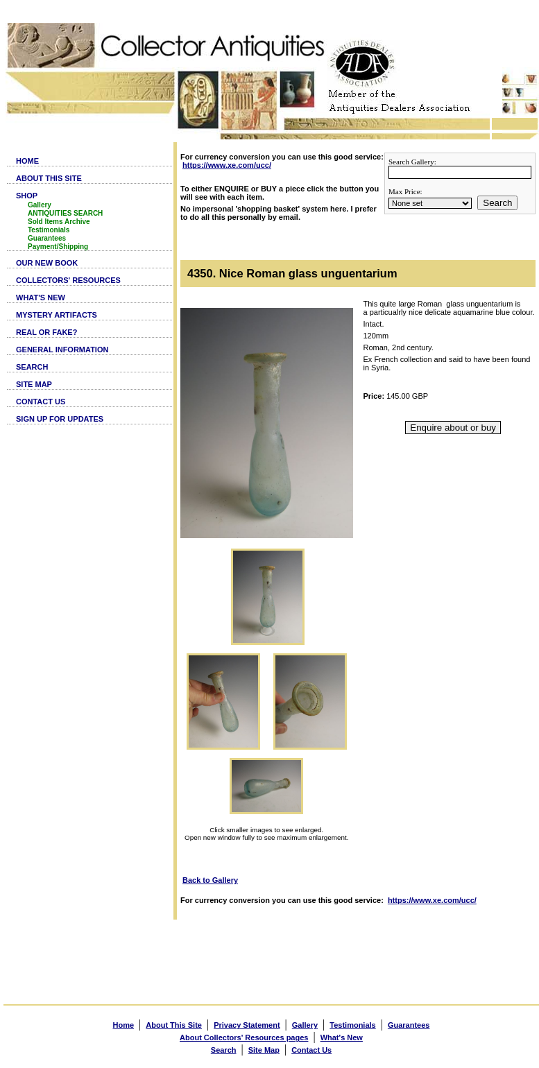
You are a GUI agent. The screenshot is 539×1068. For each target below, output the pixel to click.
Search (497, 203)
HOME (27, 161)
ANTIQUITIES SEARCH (65, 213)
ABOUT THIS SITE (49, 178)
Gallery (39, 205)
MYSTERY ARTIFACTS (56, 315)
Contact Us (311, 1050)
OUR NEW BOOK (47, 263)
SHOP (26, 195)
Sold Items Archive (59, 221)
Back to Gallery (210, 880)
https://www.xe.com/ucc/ (226, 165)
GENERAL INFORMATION (62, 349)
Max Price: (405, 191)
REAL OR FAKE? (46, 332)
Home (124, 1025)
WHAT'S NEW (40, 297)
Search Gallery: (412, 161)
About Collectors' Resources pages (244, 1037)
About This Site (174, 1025)
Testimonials (48, 230)
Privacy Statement (247, 1025)
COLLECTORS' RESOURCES (68, 280)
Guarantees (47, 238)
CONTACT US (40, 401)
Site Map (264, 1050)
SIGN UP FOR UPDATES (59, 419)
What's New (341, 1037)
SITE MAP (34, 384)
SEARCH (32, 367)
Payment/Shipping (58, 246)
